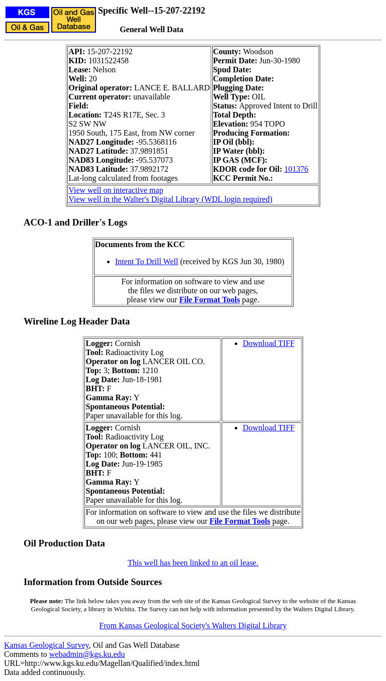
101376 (296, 169)
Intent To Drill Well (146, 261)
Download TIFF (269, 343)
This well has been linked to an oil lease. (193, 562)
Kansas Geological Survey (46, 645)
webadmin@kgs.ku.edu (87, 654)
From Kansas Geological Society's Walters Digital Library (193, 625)
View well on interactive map (115, 190)
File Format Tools (209, 299)
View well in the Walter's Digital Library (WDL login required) (170, 199)
